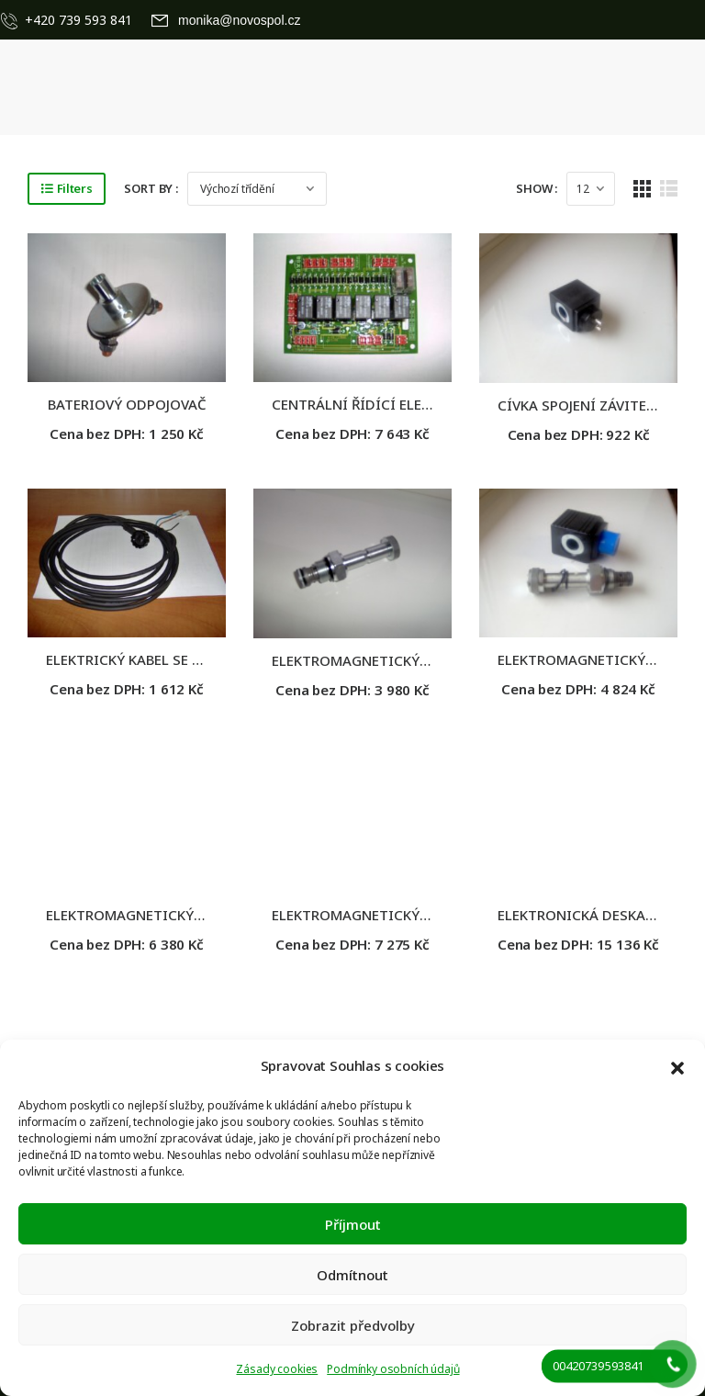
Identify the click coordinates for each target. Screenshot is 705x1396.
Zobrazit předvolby (353, 1325)
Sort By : (151, 188)
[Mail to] (226, 20)
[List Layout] (668, 188)
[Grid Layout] (642, 188)
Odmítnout (352, 1275)
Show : (536, 188)
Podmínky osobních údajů (393, 1369)
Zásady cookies (277, 1369)
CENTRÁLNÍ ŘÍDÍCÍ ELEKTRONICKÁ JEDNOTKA (422, 404)
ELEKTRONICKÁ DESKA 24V (586, 915)
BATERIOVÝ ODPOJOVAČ (127, 404)
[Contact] (13, 20)
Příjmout (353, 1224)
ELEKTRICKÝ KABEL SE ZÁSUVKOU (155, 659)
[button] (677, 1066)
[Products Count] (590, 189)
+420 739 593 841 (78, 19)
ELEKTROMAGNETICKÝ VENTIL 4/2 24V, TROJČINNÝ (213, 915)
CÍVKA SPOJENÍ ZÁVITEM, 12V (594, 405)
